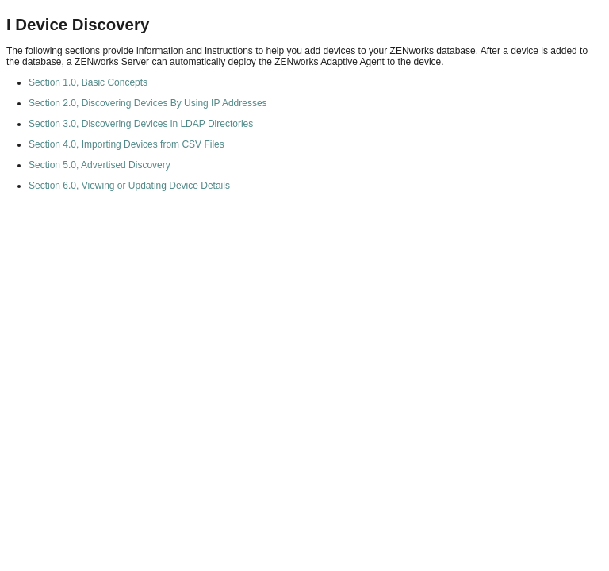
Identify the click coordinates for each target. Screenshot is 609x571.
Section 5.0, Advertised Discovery (99, 165)
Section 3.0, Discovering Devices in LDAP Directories (141, 123)
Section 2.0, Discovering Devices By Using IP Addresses (148, 103)
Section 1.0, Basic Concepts (88, 82)
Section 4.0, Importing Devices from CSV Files (126, 144)
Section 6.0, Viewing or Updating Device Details (129, 185)
